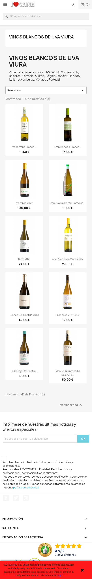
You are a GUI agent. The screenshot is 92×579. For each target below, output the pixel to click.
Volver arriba (71, 405)
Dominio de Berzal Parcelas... (67, 203)
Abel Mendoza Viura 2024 (67, 259)
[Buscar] (46, 16)
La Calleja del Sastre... (24, 371)
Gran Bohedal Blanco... (68, 147)
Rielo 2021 (24, 259)
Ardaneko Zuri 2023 (68, 315)
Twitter (16, 498)
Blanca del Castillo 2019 (24, 315)
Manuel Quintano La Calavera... (67, 372)
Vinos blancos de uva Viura (41, 37)
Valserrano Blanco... (24, 147)
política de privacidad (26, 487)
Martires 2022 (24, 203)
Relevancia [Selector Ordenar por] (46, 90)
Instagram (26, 498)
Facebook (6, 498)
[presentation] (30, 450)
